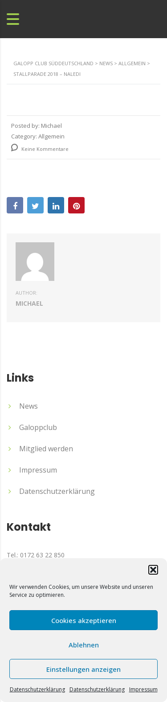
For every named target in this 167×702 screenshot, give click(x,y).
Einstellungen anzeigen (83, 669)
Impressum (143, 689)
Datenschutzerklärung (37, 689)
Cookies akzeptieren (83, 620)
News (28, 406)
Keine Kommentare (40, 149)
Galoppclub (38, 427)
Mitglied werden (46, 449)
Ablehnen (84, 644)
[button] (153, 569)
